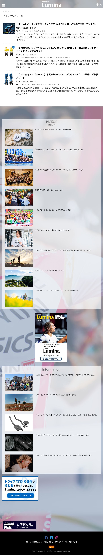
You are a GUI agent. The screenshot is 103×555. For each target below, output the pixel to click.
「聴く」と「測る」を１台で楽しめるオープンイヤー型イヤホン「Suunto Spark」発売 (63, 455)
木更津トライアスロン (50, 84)
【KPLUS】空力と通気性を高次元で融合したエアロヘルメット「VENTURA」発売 (62, 435)
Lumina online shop (26, 57)
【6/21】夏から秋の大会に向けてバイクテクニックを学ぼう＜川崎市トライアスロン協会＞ (65, 375)
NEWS (34, 28)
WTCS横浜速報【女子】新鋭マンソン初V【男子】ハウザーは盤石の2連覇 (59, 150)
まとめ (42, 31)
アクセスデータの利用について (66, 542)
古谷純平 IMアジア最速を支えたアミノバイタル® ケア (53, 230)
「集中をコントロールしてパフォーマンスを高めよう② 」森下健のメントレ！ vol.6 (62, 250)
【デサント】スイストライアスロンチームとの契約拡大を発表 (55, 395)
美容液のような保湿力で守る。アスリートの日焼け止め (53, 129)
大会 (38, 84)
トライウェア (33, 31)
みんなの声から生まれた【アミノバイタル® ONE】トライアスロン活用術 (59, 170)
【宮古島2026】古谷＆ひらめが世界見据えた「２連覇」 (53, 210)
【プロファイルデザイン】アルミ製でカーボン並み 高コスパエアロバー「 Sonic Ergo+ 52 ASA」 (66, 415)
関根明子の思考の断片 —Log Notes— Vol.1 (48, 190)
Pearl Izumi (23, 31)
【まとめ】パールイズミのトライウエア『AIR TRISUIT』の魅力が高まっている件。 (56, 24)
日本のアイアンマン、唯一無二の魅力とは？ (49, 270)
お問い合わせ (48, 542)
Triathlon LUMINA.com (34, 542)
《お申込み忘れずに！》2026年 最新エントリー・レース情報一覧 (56, 290)
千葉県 (33, 84)
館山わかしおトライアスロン (58, 57)
